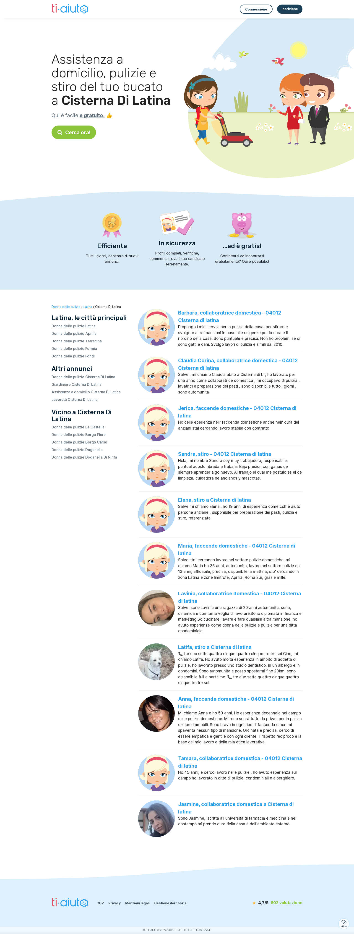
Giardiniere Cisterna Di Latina (77, 384)
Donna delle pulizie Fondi (73, 356)
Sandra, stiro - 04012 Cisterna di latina (224, 454)
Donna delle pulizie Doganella (77, 449)
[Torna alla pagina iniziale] (71, 9)
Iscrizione (290, 9)
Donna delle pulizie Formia (74, 348)
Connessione (256, 9)
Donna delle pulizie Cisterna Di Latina (83, 377)
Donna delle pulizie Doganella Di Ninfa (84, 457)
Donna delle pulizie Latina (74, 326)
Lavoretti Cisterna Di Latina (75, 399)
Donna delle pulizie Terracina (77, 341)
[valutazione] (276, 903)
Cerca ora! (74, 132)
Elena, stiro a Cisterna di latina (214, 500)
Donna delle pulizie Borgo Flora (79, 434)
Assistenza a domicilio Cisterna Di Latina (86, 392)
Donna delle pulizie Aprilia (74, 333)
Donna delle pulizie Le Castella (78, 427)
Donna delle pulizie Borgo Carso (79, 442)
